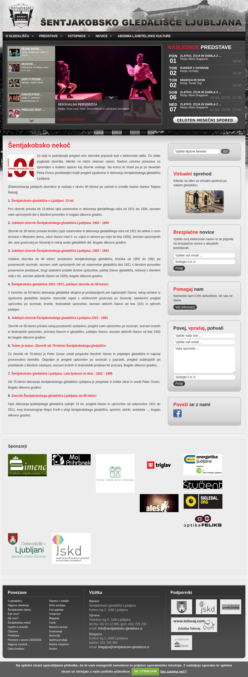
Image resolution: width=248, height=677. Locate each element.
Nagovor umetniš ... (19, 644)
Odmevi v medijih (59, 601)
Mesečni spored (58, 627)
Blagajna (54, 618)
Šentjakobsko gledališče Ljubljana (123, 15)
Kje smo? (13, 618)
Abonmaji (54, 635)
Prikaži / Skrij (111, 98)
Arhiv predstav (57, 605)
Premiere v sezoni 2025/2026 (24, 640)
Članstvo (13, 631)
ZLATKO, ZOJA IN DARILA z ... (200, 55)
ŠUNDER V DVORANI (194, 67)
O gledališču (18, 36)
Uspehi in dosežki (18, 627)
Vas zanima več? (173, 671)
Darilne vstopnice (59, 644)
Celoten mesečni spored (205, 120)
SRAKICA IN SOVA (192, 80)
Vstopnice (77, 36)
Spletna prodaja (58, 640)
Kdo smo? (13, 613)
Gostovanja (55, 631)
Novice (102, 36)
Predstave (49, 36)
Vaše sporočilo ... (204, 359)
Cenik (52, 622)
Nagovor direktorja (18, 605)
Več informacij (185, 307)
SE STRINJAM (145, 671)
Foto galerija (56, 609)
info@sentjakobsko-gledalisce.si (120, 628)
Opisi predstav (16, 648)
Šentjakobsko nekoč (19, 622)
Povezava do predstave (71, 119)
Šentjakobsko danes (19, 609)
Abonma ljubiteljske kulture (144, 36)
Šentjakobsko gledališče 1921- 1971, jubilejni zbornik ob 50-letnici (59, 284)
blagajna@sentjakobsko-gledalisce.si (123, 647)
